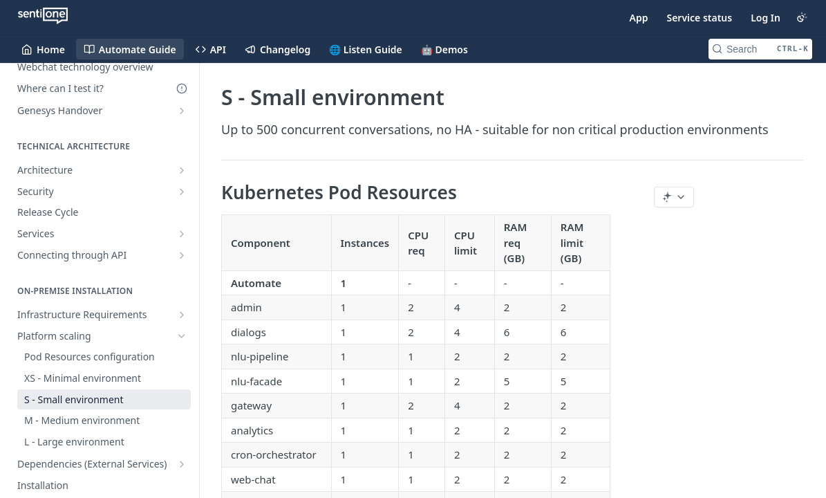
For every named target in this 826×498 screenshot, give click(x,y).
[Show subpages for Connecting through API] (181, 255)
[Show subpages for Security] (181, 191)
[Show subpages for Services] (181, 233)
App (639, 17)
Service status (699, 17)
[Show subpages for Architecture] (181, 170)
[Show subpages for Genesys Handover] (181, 110)
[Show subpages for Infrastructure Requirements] (181, 314)
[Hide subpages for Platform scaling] (181, 336)
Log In (765, 17)
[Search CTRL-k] (760, 49)
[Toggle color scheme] (801, 17)
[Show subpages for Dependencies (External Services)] (181, 464)
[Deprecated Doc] (181, 89)
